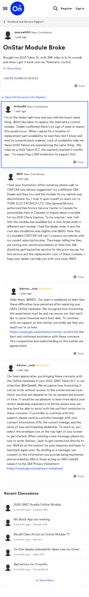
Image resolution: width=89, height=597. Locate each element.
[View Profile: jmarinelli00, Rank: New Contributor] (8, 35)
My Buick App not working (32, 519)
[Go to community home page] (17, 8)
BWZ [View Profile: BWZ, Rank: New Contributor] (20, 174)
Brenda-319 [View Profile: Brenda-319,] (40, 524)
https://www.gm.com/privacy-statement (35, 468)
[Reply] (80, 86)
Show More (12, 68)
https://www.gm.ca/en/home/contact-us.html (41, 332)
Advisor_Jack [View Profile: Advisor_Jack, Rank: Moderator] (28, 288)
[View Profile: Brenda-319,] (8, 522)
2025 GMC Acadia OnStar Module (37, 504)
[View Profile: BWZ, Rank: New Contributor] (11, 176)
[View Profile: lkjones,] (8, 537)
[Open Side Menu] (5, 8)
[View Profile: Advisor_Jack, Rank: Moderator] (13, 291)
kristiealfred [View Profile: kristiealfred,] (40, 569)
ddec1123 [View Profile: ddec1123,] (38, 554)
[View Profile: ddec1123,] (8, 552)
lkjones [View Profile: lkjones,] (37, 539)
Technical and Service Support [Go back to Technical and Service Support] (23, 21)
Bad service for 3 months (30, 564)
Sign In (80, 8)
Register (66, 8)
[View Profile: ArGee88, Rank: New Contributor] (8, 109)
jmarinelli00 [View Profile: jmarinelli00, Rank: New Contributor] (22, 32)
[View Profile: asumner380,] (8, 507)
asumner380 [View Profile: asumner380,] (40, 509)
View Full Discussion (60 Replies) (23, 97)
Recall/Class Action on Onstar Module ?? (42, 534)
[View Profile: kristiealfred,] (8, 567)
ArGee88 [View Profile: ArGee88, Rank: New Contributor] (20, 106)
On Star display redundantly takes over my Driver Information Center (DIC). (46, 549)
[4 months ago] (22, 510)
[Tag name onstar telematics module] (21, 78)
